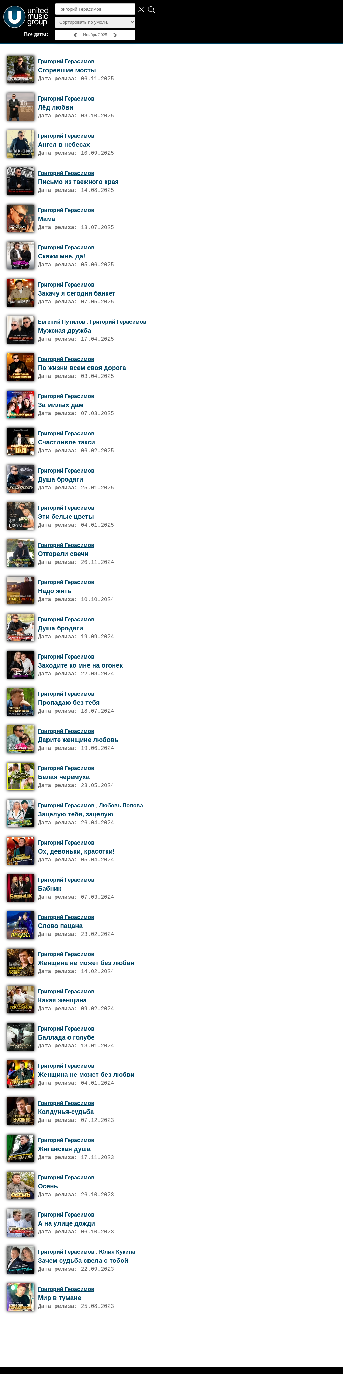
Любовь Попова (121, 833)
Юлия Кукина (117, 1296)
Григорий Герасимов (66, 61)
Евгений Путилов (61, 331)
